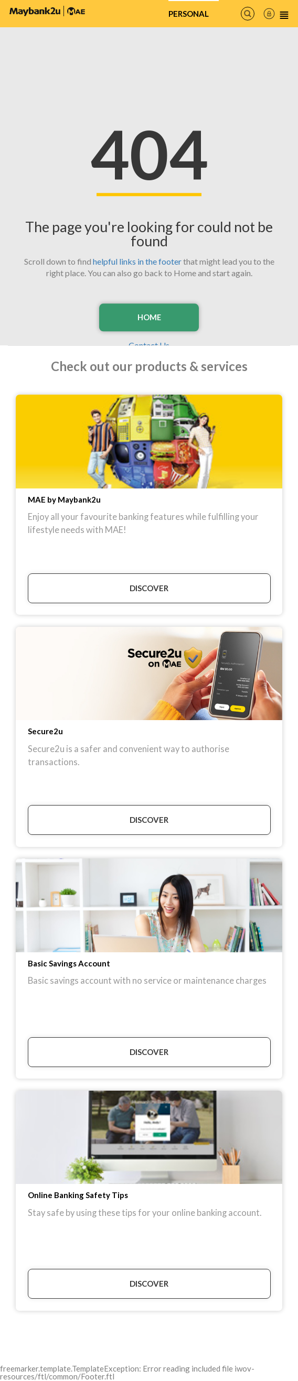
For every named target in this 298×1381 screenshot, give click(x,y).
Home (149, 317)
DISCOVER (149, 588)
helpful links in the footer (137, 261)
